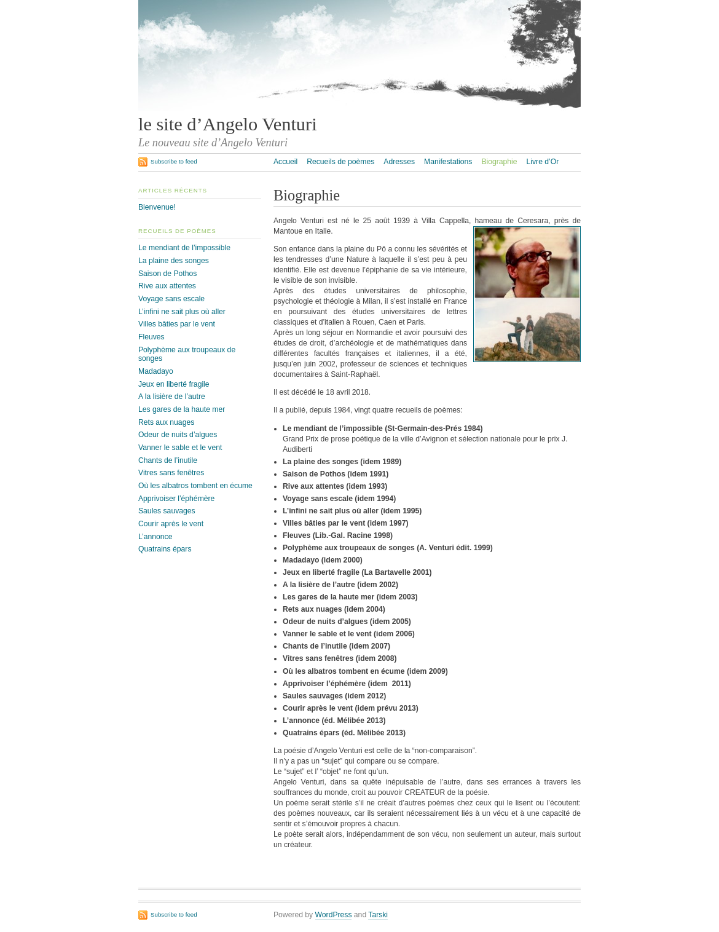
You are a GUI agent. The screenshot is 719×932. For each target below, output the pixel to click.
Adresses (399, 161)
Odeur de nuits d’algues (177, 434)
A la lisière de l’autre (171, 396)
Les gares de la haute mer (181, 409)
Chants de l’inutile (167, 460)
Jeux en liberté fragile (174, 384)
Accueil (285, 161)
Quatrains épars (165, 549)
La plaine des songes (173, 260)
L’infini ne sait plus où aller (182, 311)
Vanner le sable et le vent (180, 447)
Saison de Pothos (167, 273)
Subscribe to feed (174, 161)
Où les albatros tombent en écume (195, 485)
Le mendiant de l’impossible (184, 247)
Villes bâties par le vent (176, 324)
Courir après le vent (170, 523)
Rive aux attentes (167, 286)
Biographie (499, 161)
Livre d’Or (543, 161)
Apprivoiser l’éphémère (176, 498)
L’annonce (155, 536)
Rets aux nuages (166, 422)
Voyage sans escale (171, 298)
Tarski (378, 914)
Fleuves (151, 337)
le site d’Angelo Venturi (227, 124)
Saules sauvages (166, 511)
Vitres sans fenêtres (171, 472)
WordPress (333, 914)
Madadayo (155, 371)
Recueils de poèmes (340, 161)
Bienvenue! (157, 207)
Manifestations (448, 161)
